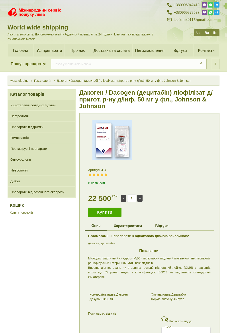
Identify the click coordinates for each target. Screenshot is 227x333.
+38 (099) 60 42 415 (183, 316)
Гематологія (19, 138)
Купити (104, 212)
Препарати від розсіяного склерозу (37, 192)
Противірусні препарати (28, 148)
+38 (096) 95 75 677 (183, 323)
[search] (129, 64)
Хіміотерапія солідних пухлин (33, 105)
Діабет (15, 181)
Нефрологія (19, 116)
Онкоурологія (20, 159)
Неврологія (19, 170)
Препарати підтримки (26, 127)
